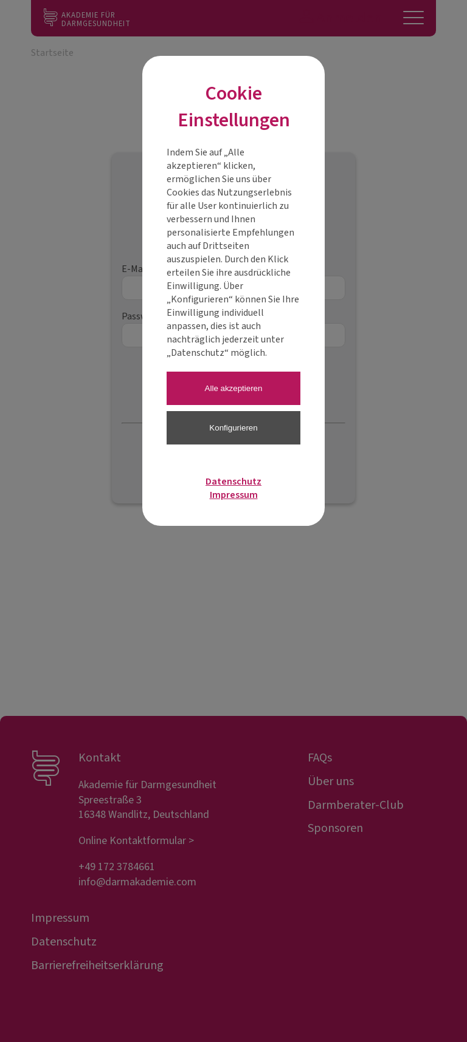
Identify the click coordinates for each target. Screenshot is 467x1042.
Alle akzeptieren (234, 388)
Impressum (234, 495)
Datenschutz (233, 481)
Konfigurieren (233, 427)
